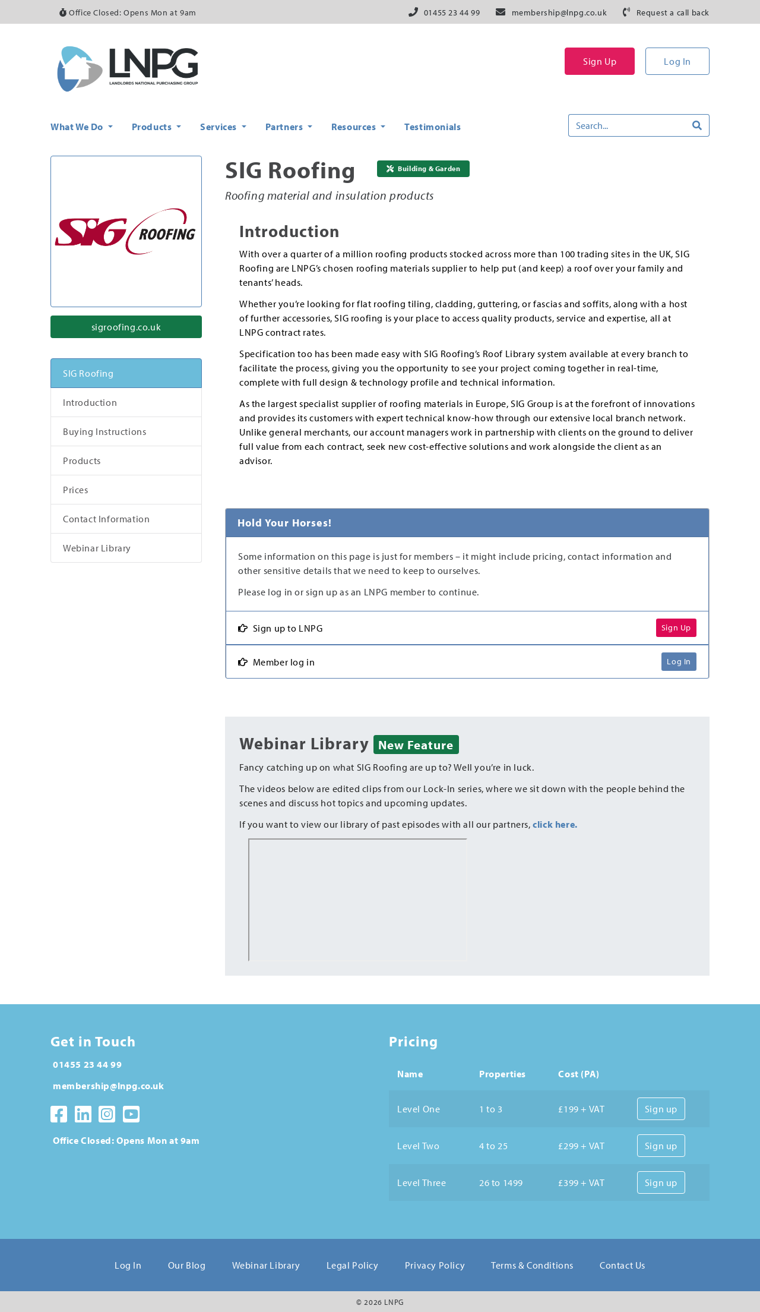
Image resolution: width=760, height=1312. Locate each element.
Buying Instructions (104, 431)
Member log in (276, 662)
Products (82, 460)
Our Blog (187, 1265)
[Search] (627, 125)
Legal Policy (353, 1265)
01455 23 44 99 (452, 12)
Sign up (661, 1109)
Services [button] (219, 127)
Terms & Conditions (532, 1265)
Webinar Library (97, 548)
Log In (677, 61)
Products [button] (153, 127)
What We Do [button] (78, 127)
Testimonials (432, 127)
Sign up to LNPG (280, 628)
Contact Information (106, 519)
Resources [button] (354, 127)
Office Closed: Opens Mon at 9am (128, 12)
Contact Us (622, 1265)
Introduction (90, 402)
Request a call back (673, 12)
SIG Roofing (88, 373)
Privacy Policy (435, 1265)
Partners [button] (285, 127)
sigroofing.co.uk (126, 327)
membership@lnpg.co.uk (559, 12)
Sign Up (599, 61)
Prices (75, 490)
